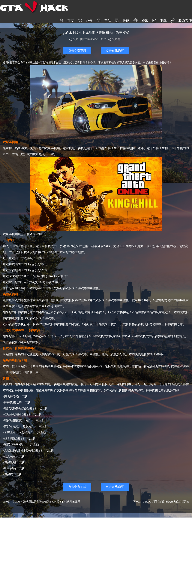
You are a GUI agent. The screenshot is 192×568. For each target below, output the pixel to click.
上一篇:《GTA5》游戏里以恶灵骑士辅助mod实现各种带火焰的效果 (41, 501)
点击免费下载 (77, 50)
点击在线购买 (115, 50)
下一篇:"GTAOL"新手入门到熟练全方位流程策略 (161, 501)
